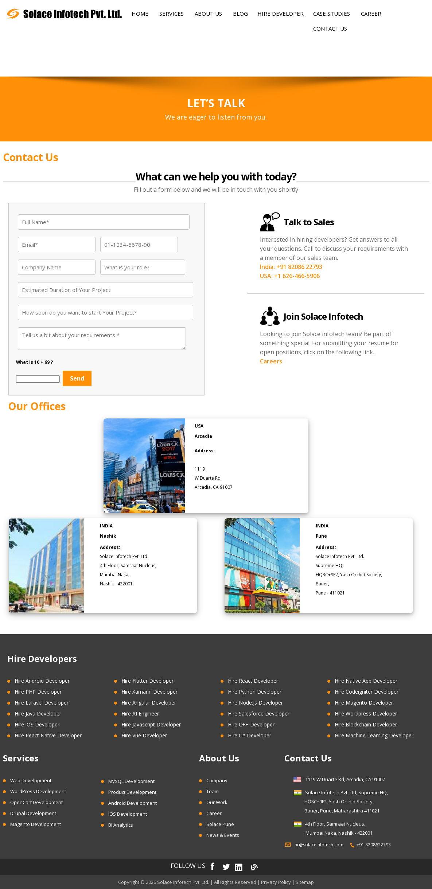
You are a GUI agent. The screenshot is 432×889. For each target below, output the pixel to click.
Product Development (132, 792)
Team (212, 791)
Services (171, 13)
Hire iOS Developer (37, 724)
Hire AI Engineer (140, 713)
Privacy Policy (276, 882)
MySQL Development (131, 781)
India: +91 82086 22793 (291, 267)
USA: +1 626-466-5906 (290, 276)
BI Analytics (120, 825)
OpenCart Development (36, 802)
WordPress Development (38, 791)
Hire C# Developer (249, 735)
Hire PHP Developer (38, 691)
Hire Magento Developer (364, 702)
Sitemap (305, 882)
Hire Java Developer (38, 713)
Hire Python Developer (254, 691)
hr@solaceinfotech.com (321, 845)
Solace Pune (220, 824)
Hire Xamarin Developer (149, 691)
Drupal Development (33, 813)
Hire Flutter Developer (147, 680)
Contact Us (330, 28)
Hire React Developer (253, 680)
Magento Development (35, 824)
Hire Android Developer (42, 680)
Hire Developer (280, 13)
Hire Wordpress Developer (366, 713)
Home (140, 13)
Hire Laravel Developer (42, 702)
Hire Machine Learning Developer (374, 735)
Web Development (30, 780)
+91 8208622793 (374, 845)
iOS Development (127, 814)
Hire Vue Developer (144, 735)
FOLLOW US (188, 866)
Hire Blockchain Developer (366, 724)
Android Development (132, 803)
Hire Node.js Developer (255, 702)
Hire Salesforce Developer (258, 713)
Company (216, 780)
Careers (271, 361)
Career (371, 13)
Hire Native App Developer (366, 680)
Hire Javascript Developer (151, 724)
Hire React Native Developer (48, 735)
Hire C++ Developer (251, 724)
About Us (208, 13)
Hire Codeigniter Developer (366, 691)
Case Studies (331, 13)
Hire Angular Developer (148, 702)
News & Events (222, 835)
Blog (240, 13)
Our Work (216, 802)
